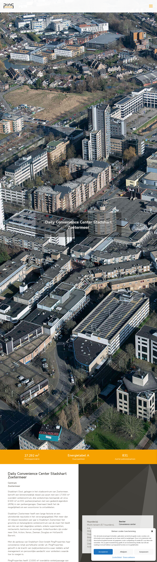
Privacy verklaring (129, 557)
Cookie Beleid (117, 557)
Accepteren (103, 552)
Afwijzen (123, 552)
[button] (152, 531)
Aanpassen (143, 552)
